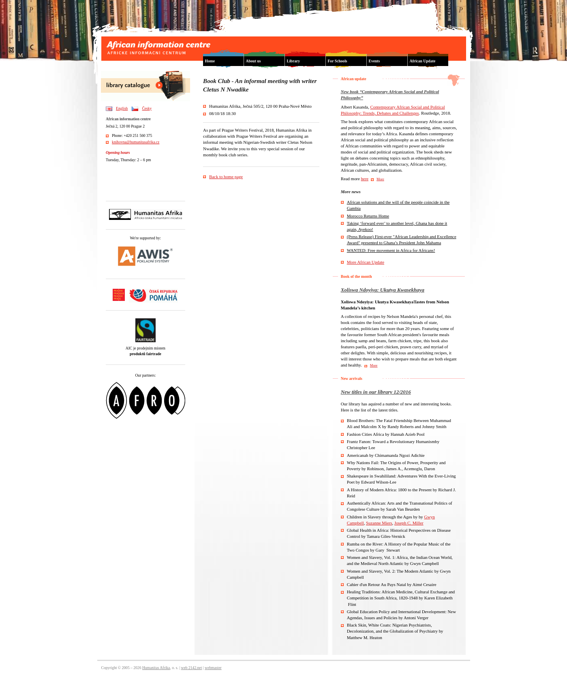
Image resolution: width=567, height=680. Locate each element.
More (380, 179)
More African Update (365, 262)
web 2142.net (191, 667)
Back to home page (226, 176)
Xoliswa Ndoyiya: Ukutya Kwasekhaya (382, 290)
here (364, 178)
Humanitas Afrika (156, 667)
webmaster (213, 667)
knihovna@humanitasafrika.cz (135, 142)
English (122, 108)
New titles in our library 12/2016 (376, 392)
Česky (147, 108)
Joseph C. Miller (409, 522)
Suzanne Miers (379, 522)
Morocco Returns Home (368, 215)
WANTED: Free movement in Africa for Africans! (391, 250)
